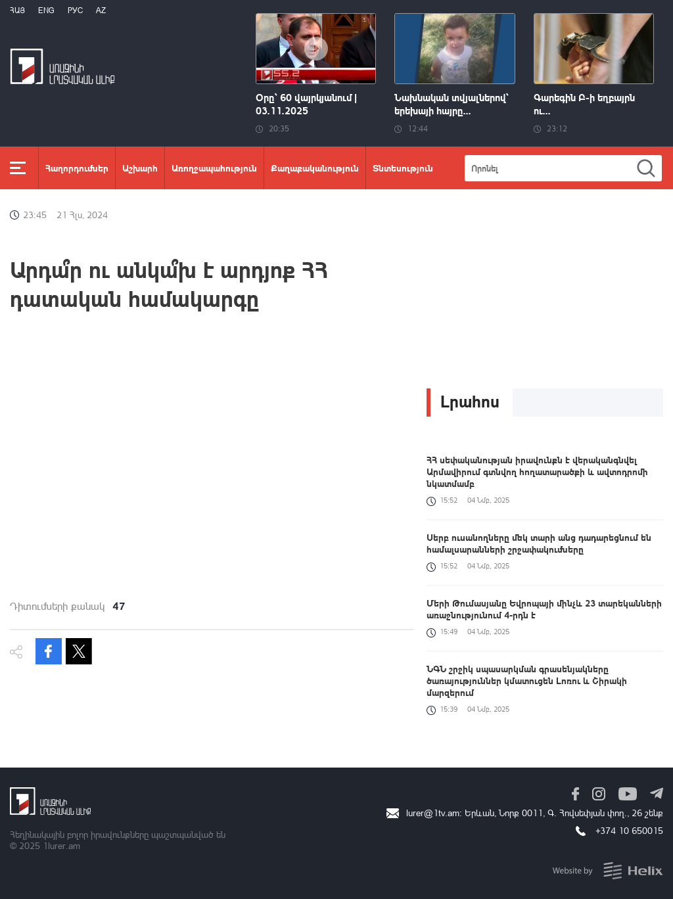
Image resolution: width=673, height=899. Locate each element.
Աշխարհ (140, 167)
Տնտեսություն (403, 167)
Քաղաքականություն (315, 167)
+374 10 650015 (629, 830)
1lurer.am (61, 845)
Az (101, 10)
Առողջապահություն (214, 167)
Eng (46, 10)
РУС (75, 10)
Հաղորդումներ (76, 167)
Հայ (17, 10)
